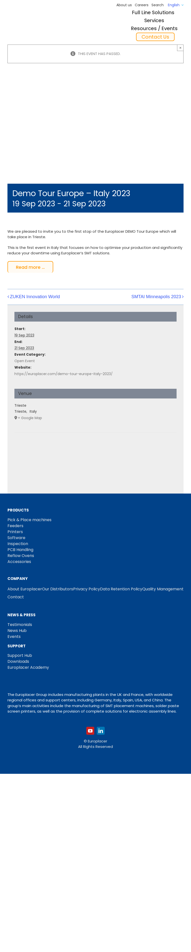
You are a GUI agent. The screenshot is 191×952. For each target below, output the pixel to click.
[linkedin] (101, 731)
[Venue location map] (95, 447)
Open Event (24, 360)
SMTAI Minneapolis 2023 (156, 296)
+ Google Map (30, 417)
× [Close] (180, 48)
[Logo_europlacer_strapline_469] (32, 21)
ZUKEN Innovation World (35, 296)
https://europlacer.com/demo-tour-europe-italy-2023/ (63, 373)
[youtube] (90, 731)
